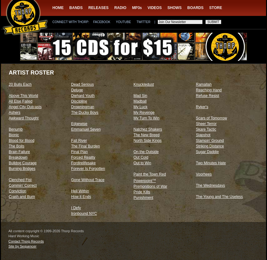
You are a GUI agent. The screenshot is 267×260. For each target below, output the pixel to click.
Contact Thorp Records (26, 241)
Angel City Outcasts (25, 107)
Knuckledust (144, 84)
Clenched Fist (20, 180)
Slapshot (203, 135)
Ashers (14, 112)
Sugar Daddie (207, 152)
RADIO (120, 8)
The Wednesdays (210, 185)
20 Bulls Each (20, 84)
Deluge (77, 90)
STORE (215, 8)
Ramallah (204, 84)
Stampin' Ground (210, 140)
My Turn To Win (146, 118)
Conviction (17, 191)
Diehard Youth (83, 96)
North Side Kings (148, 140)
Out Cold (141, 157)
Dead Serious (82, 84)
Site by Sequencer (22, 246)
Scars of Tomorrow (211, 118)
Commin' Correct (23, 185)
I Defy (76, 208)
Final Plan (79, 152)
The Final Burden (85, 146)
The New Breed (146, 135)
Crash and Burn (22, 197)
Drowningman (82, 107)
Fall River (79, 140)
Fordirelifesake (83, 163)
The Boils (16, 146)
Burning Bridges (22, 168)
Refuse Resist (207, 96)
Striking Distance (210, 146)
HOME (58, 8)
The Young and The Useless (219, 197)
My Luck (141, 107)
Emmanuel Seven (86, 129)
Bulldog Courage (22, 163)
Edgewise (79, 124)
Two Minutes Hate (211, 163)
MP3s (137, 8)
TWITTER (143, 22)
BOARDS (195, 8)
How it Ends (81, 197)
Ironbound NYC (84, 213)
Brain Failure (19, 152)
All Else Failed (20, 101)
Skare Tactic (206, 129)
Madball (140, 101)
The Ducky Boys (84, 112)
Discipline (79, 101)
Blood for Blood (21, 140)
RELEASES (98, 8)
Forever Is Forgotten (88, 168)
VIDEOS (155, 8)
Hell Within (80, 191)
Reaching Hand (209, 90)
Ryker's (202, 107)
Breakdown (18, 157)
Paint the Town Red (150, 174)
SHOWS (174, 8)
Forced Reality (83, 157)
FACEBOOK (101, 22)
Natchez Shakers (148, 129)
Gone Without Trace (87, 180)
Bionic (14, 135)
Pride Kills (142, 192)
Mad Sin (140, 96)
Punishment (143, 197)
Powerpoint (145, 181)
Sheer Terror (206, 124)
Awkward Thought (24, 118)
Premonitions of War (150, 186)
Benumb (16, 129)
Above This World (23, 96)
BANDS (76, 8)
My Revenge (144, 112)
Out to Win (142, 163)
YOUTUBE (123, 22)
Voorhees (204, 174)
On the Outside (146, 152)
